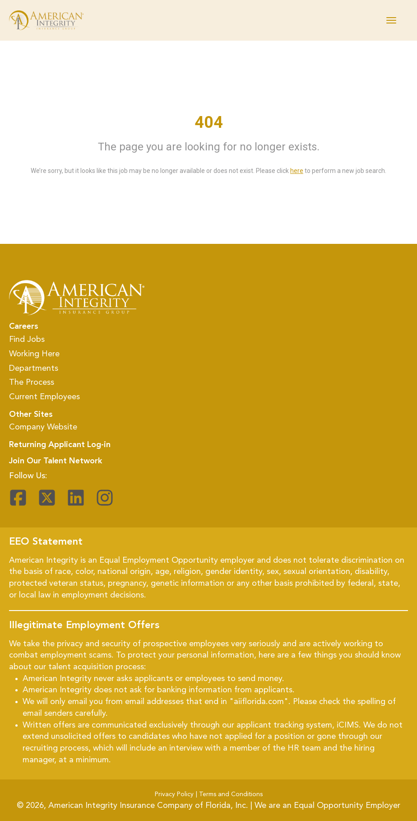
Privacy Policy (174, 794)
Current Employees (44, 397)
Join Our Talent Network (55, 461)
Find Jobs (27, 340)
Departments (33, 368)
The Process (31, 382)
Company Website (43, 427)
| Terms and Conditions (229, 794)
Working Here (34, 354)
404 (209, 122)
